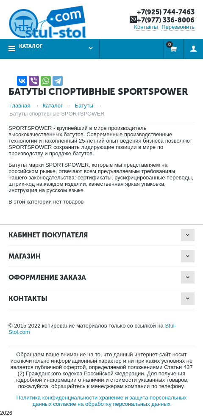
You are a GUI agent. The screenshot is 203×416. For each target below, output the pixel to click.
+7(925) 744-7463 (166, 12)
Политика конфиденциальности (57, 397)
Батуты (84, 105)
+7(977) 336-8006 (166, 20)
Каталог (30, 46)
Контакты (146, 27)
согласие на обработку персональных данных (111, 404)
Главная (19, 105)
